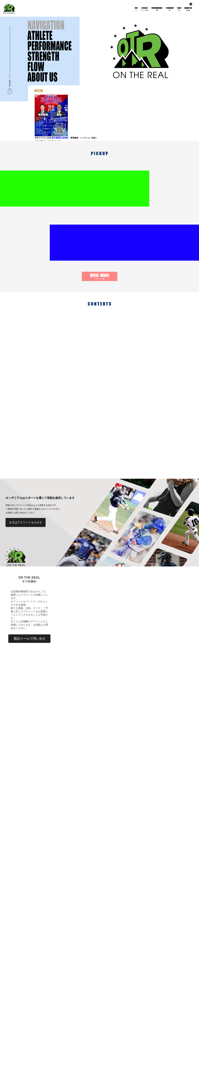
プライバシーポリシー (158, 1084)
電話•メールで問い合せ (29, 530)
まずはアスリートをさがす (25, 414)
